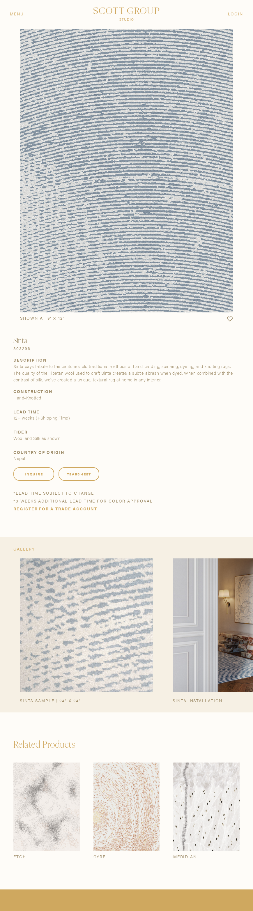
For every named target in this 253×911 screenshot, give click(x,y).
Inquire (34, 474)
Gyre (99, 857)
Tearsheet (79, 474)
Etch (19, 857)
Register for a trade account (55, 509)
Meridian (185, 857)
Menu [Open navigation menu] (17, 14)
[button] (230, 319)
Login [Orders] (235, 14)
